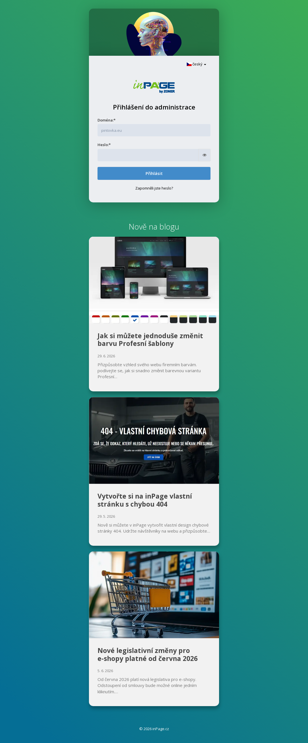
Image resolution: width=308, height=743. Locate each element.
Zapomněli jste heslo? (154, 188)
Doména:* (107, 120)
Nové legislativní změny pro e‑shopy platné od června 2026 (148, 654)
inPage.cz (160, 728)
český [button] (196, 64)
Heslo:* (104, 144)
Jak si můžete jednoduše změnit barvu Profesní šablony (150, 339)
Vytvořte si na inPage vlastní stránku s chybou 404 (145, 500)
